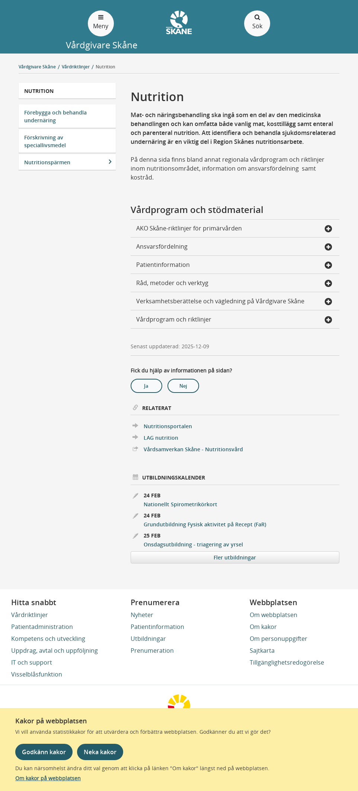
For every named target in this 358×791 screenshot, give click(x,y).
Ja (146, 385)
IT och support (31, 662)
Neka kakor (100, 752)
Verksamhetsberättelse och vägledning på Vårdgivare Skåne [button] (234, 302)
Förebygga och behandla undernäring (55, 116)
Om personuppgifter (278, 639)
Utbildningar (148, 639)
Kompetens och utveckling (48, 639)
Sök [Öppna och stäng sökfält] (257, 21)
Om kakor (263, 627)
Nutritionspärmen (47, 162)
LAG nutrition (161, 437)
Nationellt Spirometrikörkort (180, 504)
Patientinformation (157, 627)
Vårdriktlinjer (29, 615)
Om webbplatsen (273, 615)
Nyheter (142, 615)
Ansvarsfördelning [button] (234, 247)
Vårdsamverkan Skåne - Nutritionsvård (193, 449)
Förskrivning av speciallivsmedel (45, 141)
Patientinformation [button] (234, 265)
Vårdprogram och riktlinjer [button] (234, 320)
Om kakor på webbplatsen (48, 778)
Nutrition (105, 67)
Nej (183, 385)
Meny (101, 21)
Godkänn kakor (44, 752)
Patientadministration (42, 627)
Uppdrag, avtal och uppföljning (54, 650)
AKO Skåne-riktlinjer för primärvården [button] (234, 229)
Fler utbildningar (235, 557)
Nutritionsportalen (168, 426)
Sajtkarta (262, 650)
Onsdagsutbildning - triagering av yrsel (193, 544)
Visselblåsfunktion (36, 674)
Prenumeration (152, 650)
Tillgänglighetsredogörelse (287, 662)
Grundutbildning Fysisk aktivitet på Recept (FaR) (205, 524)
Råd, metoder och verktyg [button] (234, 283)
